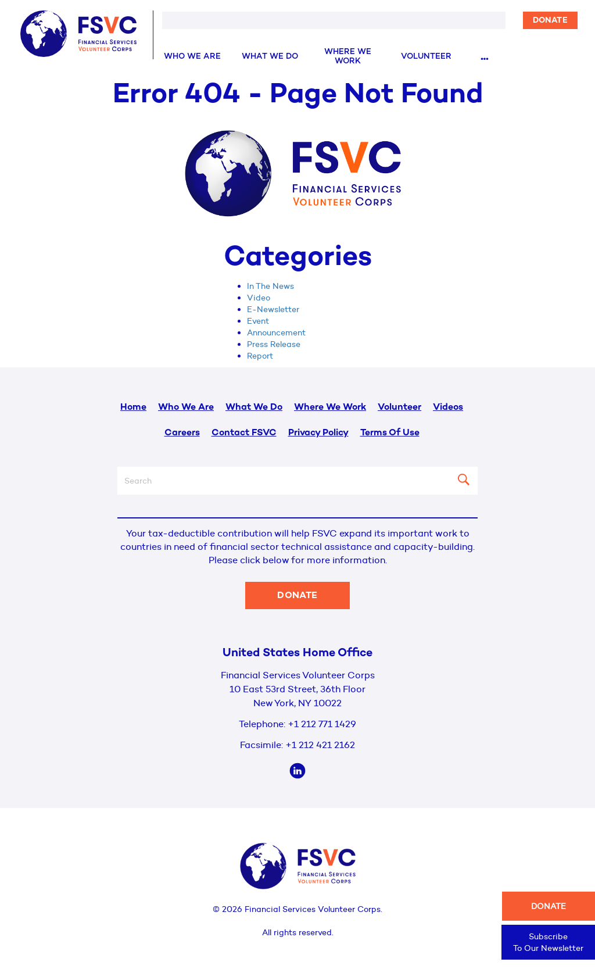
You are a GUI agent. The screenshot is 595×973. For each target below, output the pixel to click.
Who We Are (192, 57)
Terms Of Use (390, 433)
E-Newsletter (273, 309)
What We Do (270, 57)
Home (133, 407)
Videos (448, 407)
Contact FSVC (244, 433)
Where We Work (347, 56)
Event (258, 321)
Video (258, 297)
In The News (270, 286)
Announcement (276, 332)
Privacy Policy (318, 433)
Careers (182, 433)
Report (260, 355)
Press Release (273, 344)
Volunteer (426, 57)
